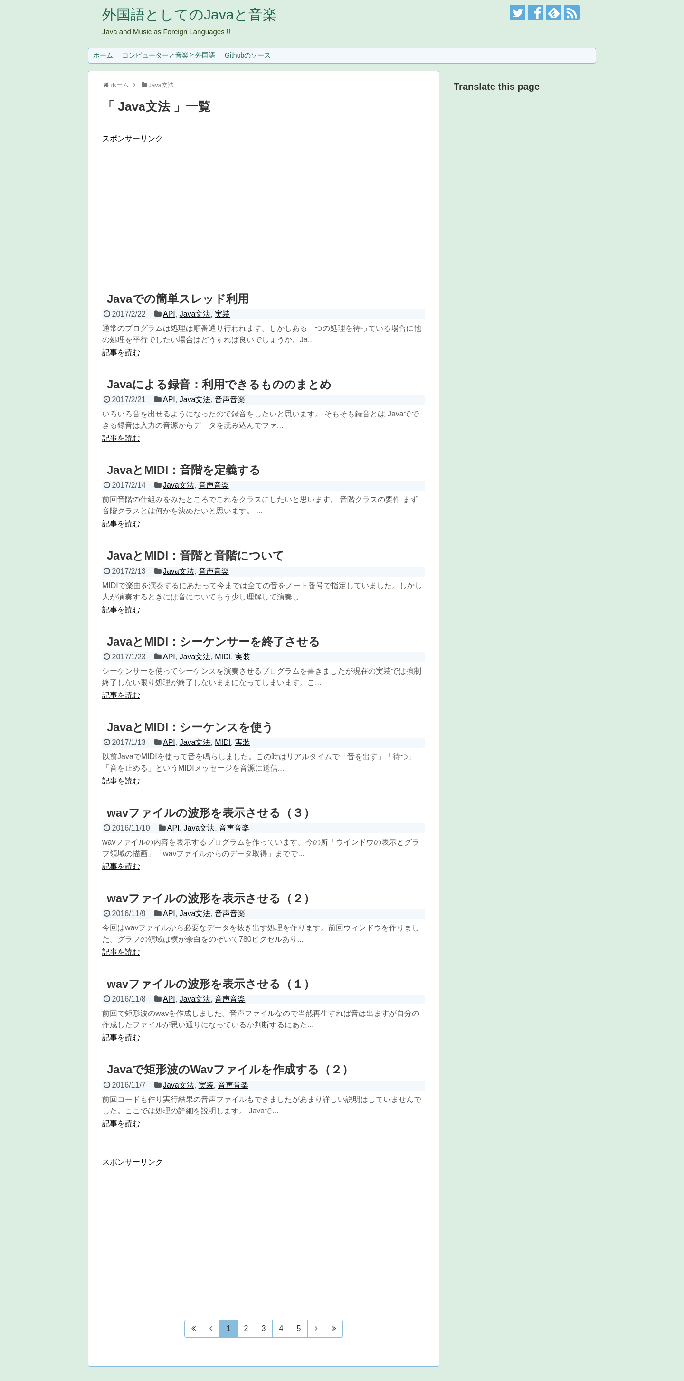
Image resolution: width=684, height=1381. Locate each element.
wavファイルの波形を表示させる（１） (211, 983)
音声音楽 (230, 400)
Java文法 (195, 314)
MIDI (223, 657)
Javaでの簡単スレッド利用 (178, 298)
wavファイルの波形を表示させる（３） (211, 812)
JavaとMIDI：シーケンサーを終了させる (213, 641)
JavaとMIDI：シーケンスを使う (190, 727)
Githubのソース (248, 55)
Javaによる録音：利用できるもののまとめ (219, 384)
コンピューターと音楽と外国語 (168, 55)
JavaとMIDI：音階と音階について (196, 555)
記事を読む (121, 352)
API (169, 314)
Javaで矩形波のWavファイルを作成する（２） (230, 1069)
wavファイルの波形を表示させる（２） (211, 898)
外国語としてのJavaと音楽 (189, 14)
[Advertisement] (263, 210)
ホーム (103, 55)
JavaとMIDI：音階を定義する (184, 470)
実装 (222, 314)
